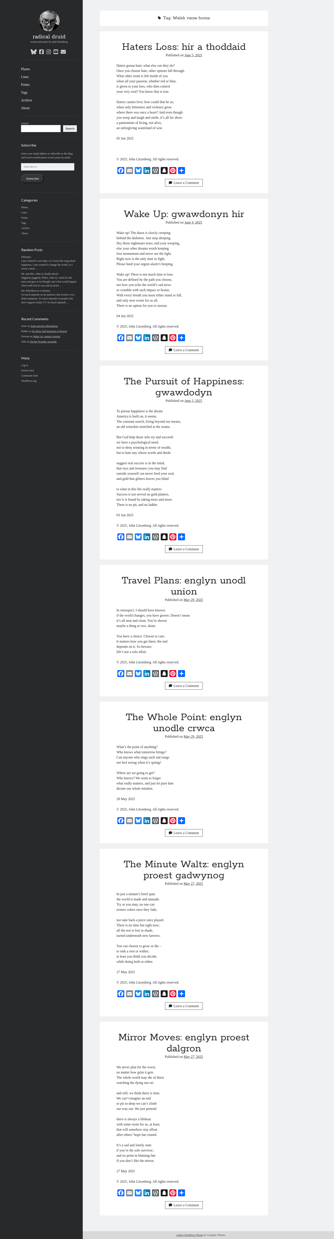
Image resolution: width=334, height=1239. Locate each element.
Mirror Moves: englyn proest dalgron (183, 1043)
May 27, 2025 (193, 883)
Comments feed (29, 375)
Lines (25, 77)
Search (24, 123)
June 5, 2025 (193, 55)
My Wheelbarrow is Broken (35, 290)
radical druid (49, 36)
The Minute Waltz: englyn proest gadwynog (184, 870)
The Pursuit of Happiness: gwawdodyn (184, 387)
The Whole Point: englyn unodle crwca (184, 723)
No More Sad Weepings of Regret (49, 331)
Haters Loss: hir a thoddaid (184, 47)
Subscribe (32, 178)
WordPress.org (28, 380)
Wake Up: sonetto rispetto (46, 336)
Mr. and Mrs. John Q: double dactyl (39, 273)
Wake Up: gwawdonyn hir (184, 214)
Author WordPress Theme (189, 1235)
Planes (25, 69)
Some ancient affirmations (44, 326)
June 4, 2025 (193, 222)
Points (25, 84)
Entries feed (27, 370)
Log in (24, 365)
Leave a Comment (184, 183)
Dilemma (26, 256)
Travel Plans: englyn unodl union (184, 586)
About (25, 108)
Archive (26, 100)
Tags (24, 92)
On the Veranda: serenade (43, 341)
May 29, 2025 (193, 600)
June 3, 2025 (193, 401)
